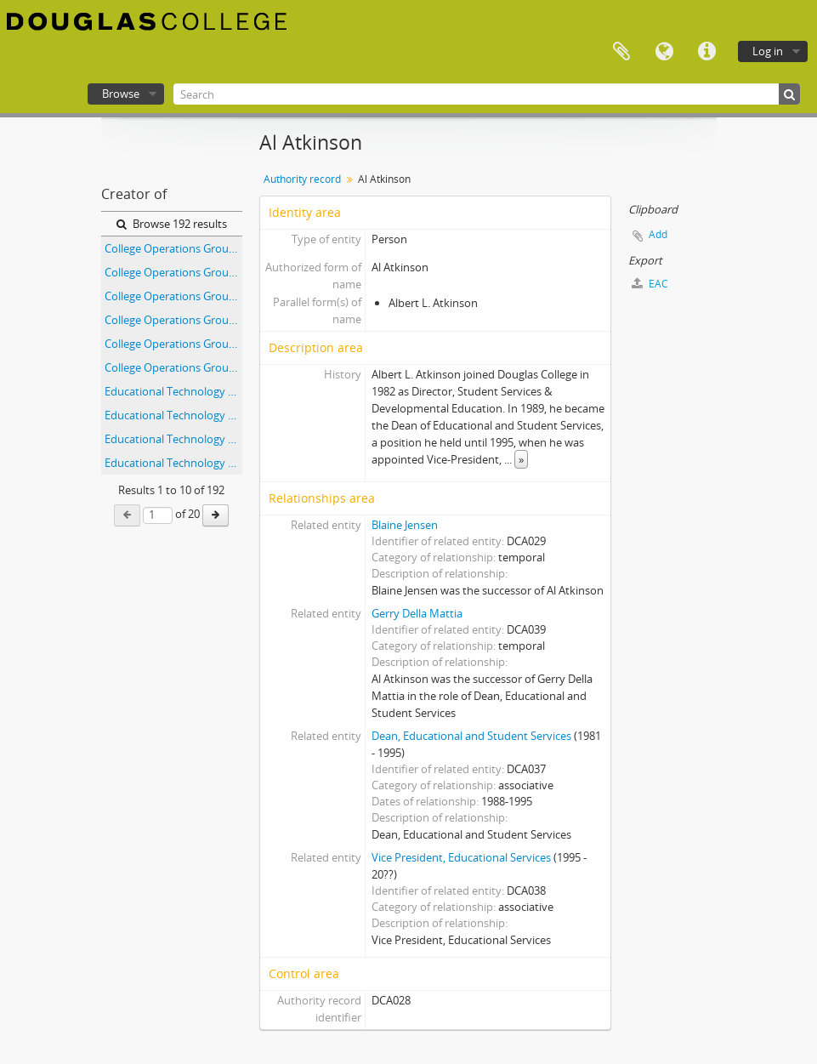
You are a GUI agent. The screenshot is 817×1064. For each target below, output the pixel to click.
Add (658, 234)
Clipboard (621, 52)
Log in (767, 51)
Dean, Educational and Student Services (471, 735)
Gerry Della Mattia (417, 613)
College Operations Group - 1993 (173, 296)
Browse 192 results (171, 223)
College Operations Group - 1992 (173, 272)
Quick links (706, 52)
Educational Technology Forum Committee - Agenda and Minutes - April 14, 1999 (173, 462)
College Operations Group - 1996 (173, 367)
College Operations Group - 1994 (173, 319)
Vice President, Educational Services (461, 857)
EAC (650, 283)
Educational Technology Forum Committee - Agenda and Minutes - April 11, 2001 (173, 415)
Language (664, 52)
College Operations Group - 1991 (173, 248)
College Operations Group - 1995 (173, 343)
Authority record (302, 179)
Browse (120, 93)
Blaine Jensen (405, 524)
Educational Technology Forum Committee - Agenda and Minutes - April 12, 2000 (173, 439)
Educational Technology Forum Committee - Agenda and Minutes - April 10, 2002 (173, 391)
